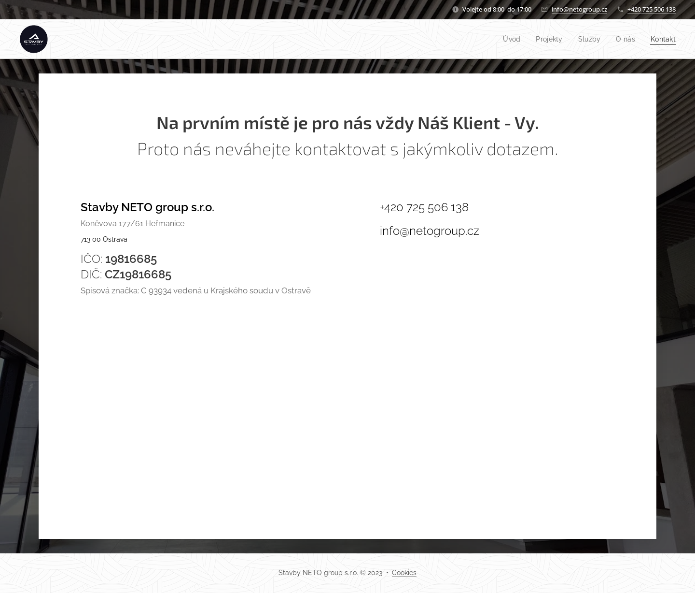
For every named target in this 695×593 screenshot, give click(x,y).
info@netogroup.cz (579, 9)
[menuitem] (506, 39)
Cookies (404, 573)
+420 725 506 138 (651, 9)
